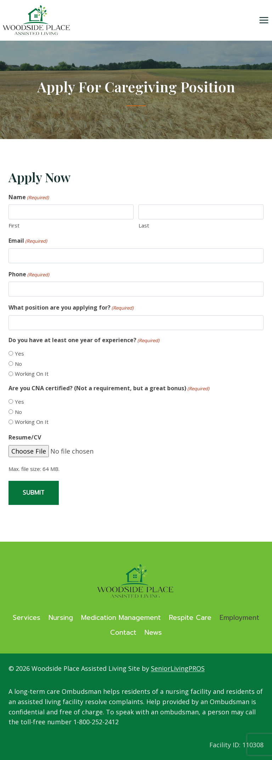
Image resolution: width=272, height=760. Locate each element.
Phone (28, 274)
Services (26, 617)
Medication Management (121, 617)
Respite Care (190, 617)
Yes (19, 353)
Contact (123, 632)
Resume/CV (24, 437)
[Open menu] (263, 20)
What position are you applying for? (71, 308)
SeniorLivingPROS (178, 668)
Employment (239, 617)
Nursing (61, 617)
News (153, 632)
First (13, 225)
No (18, 363)
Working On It (32, 373)
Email (27, 241)
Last (143, 225)
